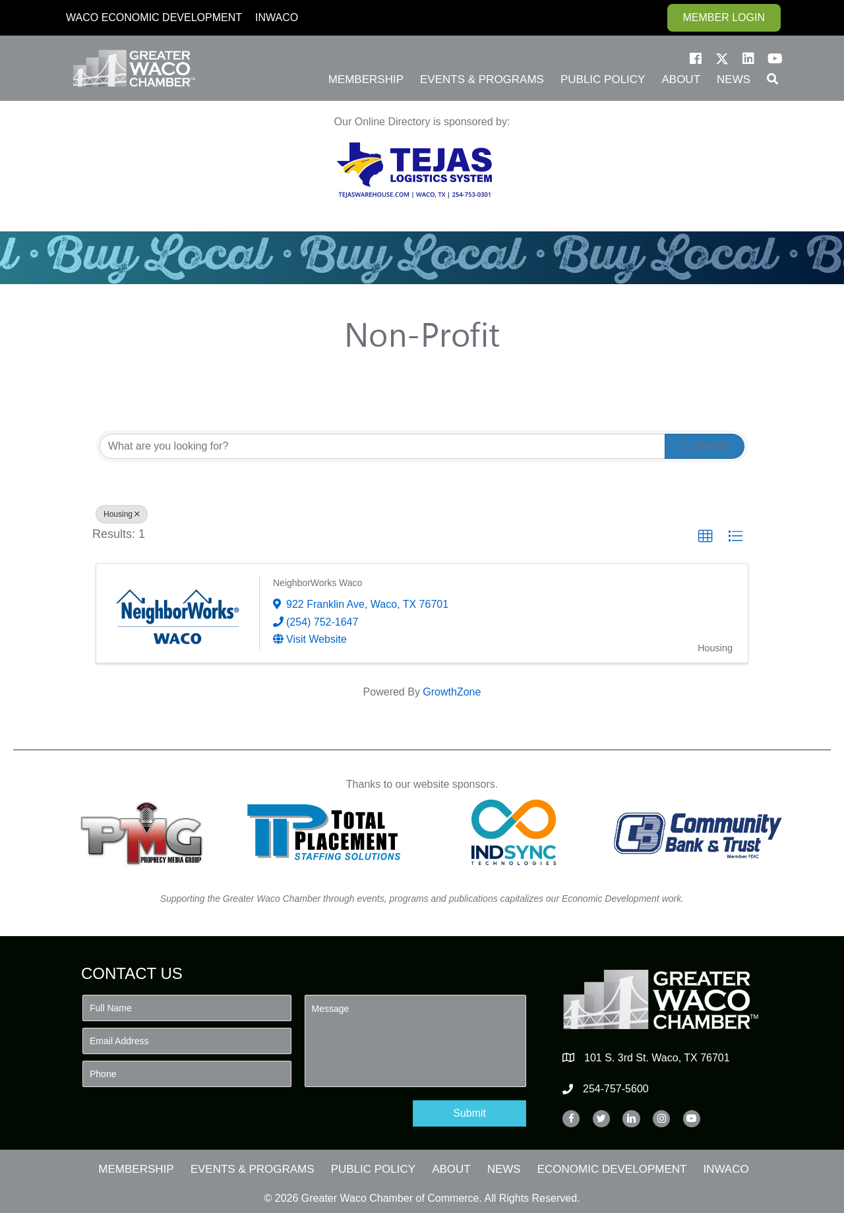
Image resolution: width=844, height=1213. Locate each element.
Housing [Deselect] (122, 514)
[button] (696, 59)
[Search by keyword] (382, 446)
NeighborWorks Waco (317, 582)
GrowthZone (452, 691)
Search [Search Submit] (704, 446)
